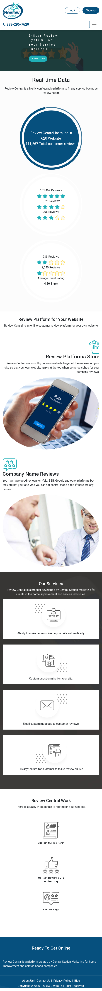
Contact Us (38, 58)
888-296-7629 (16, 24)
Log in (72, 10)
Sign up (91, 10)
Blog (77, 980)
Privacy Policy (62, 980)
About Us (28, 980)
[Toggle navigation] (94, 24)
